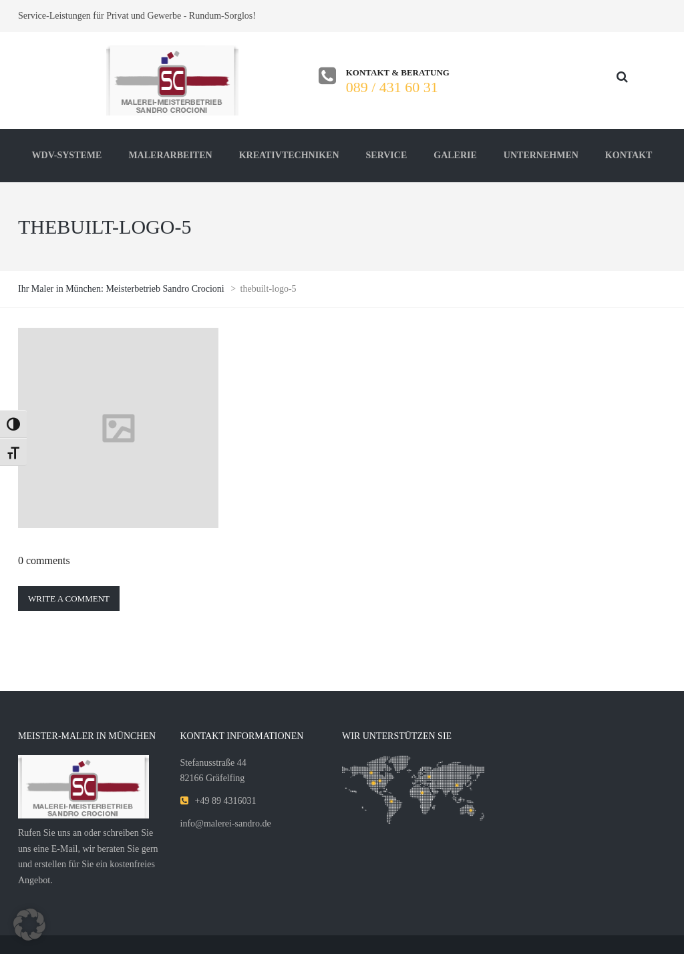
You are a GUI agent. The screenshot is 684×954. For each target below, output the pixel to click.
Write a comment (69, 598)
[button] (29, 924)
